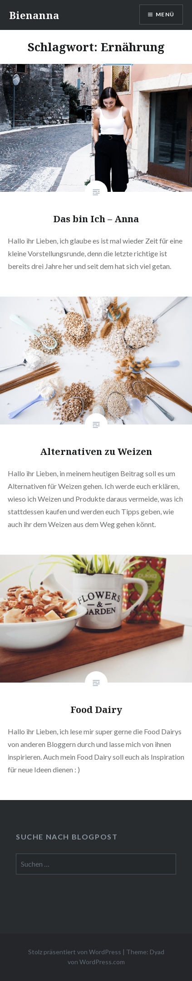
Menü (165, 14)
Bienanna (34, 15)
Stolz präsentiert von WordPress (74, 952)
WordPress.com (102, 962)
